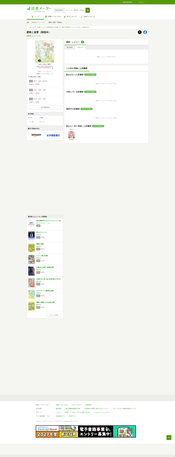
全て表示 (70, 47)
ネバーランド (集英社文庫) (45, 291)
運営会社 (59, 408)
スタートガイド (76, 405)
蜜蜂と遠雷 (40, 244)
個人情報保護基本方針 (73, 408)
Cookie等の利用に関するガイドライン (96, 408)
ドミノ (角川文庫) (42, 256)
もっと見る (53, 315)
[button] (88, 10)
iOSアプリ (72, 416)
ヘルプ (58, 412)
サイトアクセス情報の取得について (124, 408)
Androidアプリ (60, 416)
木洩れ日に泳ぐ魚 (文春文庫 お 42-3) (48, 279)
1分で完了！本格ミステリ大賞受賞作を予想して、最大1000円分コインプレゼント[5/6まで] (59, 27)
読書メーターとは (62, 405)
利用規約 (88, 405)
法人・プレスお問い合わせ (81, 412)
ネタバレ (80, 47)
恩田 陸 (38, 234)
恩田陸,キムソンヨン (38, 22)
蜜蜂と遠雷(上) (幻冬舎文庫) (45, 302)
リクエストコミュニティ (102, 412)
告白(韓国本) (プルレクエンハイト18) (48, 221)
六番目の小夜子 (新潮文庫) (45, 267)
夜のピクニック (41, 232)
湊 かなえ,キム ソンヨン (43, 223)
